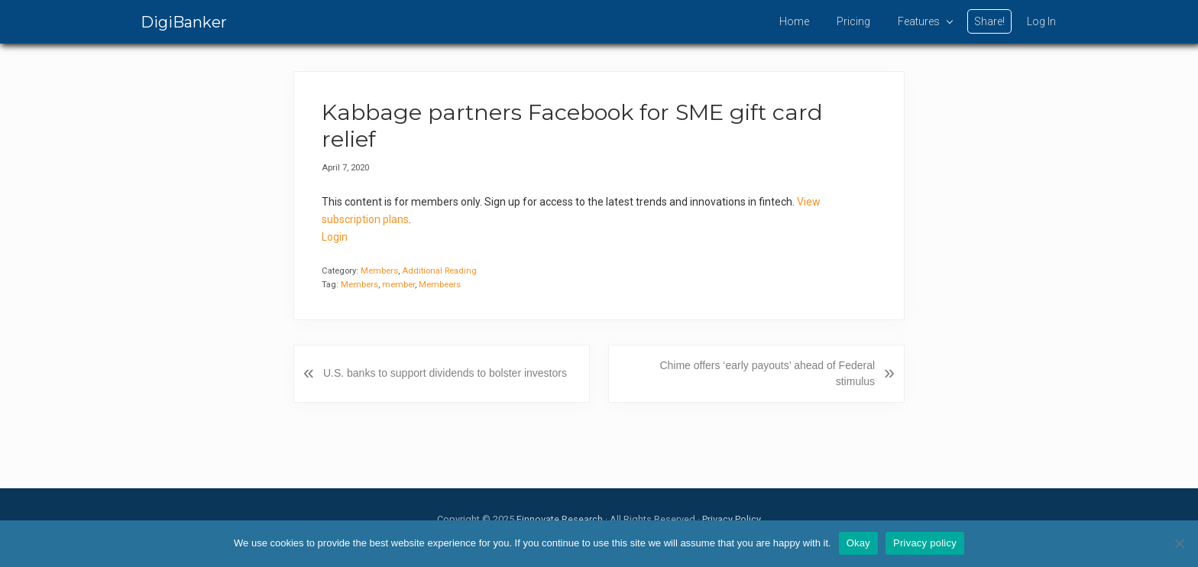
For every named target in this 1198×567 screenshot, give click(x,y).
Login (335, 237)
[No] (1179, 543)
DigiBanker (184, 22)
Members (379, 271)
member (398, 285)
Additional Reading (439, 271)
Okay (858, 543)
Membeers (440, 285)
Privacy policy (925, 543)
